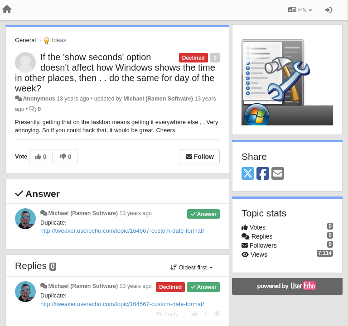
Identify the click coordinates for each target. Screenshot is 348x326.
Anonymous (39, 99)
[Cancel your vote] (205, 314)
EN (300, 10)
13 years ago (136, 213)
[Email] (277, 174)
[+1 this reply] (195, 314)
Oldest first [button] (191, 267)
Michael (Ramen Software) (158, 99)
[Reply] (167, 314)
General (25, 40)
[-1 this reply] (217, 314)
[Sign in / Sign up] (328, 10)
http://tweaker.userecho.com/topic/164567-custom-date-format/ (122, 230)
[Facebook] (262, 174)
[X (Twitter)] (248, 174)
